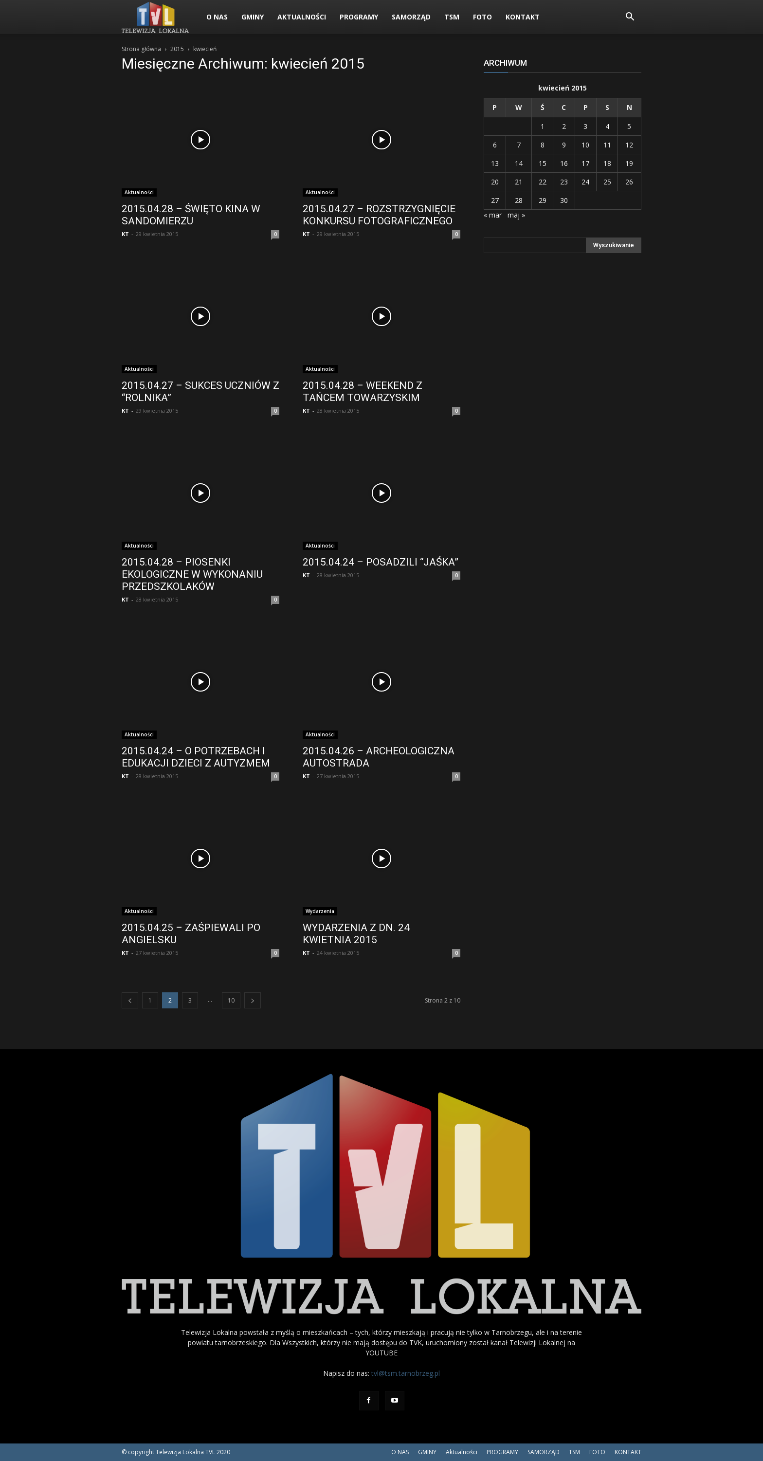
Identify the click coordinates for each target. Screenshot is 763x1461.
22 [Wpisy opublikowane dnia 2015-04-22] (542, 181)
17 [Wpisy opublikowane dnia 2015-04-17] (585, 163)
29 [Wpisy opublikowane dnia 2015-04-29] (542, 200)
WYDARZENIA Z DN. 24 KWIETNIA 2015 (356, 934)
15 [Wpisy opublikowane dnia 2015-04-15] (542, 163)
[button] (629, 17)
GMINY (252, 16)
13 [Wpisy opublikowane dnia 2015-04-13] (495, 163)
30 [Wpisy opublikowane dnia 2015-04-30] (564, 200)
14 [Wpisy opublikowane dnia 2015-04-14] (519, 163)
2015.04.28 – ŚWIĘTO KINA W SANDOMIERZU (191, 215)
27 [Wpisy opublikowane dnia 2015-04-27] (495, 200)
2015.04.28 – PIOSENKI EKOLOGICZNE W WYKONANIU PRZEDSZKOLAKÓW (192, 574)
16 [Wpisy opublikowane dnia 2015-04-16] (564, 163)
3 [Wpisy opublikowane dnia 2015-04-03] (585, 126)
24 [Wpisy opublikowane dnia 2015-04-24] (585, 181)
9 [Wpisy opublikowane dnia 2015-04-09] (564, 144)
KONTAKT (523, 16)
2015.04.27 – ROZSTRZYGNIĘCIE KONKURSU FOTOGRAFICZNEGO (379, 215)
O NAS (217, 16)
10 (231, 1000)
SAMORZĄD (411, 16)
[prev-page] (130, 1000)
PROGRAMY (359, 16)
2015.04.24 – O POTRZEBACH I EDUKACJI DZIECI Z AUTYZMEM (196, 757)
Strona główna (141, 49)
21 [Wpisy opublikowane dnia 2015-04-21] (519, 181)
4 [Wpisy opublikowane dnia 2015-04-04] (607, 126)
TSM (451, 16)
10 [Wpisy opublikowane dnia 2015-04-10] (585, 144)
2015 (177, 49)
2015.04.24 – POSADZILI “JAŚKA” (380, 562)
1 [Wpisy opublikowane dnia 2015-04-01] (543, 126)
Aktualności (301, 16)
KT (125, 233)
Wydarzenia (320, 911)
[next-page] (252, 1000)
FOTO (482, 16)
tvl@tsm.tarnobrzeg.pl (405, 1373)
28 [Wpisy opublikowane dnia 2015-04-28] (519, 200)
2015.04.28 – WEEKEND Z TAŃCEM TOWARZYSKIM (362, 391)
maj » (516, 214)
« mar (493, 214)
